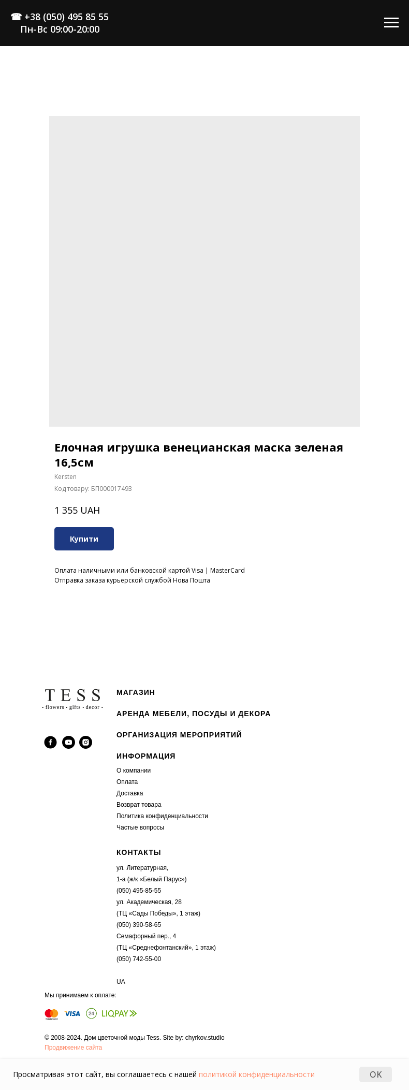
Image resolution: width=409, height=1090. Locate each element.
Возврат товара (139, 804)
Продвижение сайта (73, 1047)
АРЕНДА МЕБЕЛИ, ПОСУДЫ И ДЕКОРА (193, 713)
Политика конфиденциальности (162, 816)
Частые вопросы (140, 827)
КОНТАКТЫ (138, 852)
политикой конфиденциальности (257, 1074)
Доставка (129, 793)
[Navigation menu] (391, 23)
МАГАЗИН (135, 692)
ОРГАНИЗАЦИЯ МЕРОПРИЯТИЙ (179, 735)
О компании (133, 770)
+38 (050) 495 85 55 (66, 16)
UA (120, 981)
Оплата (127, 782)
